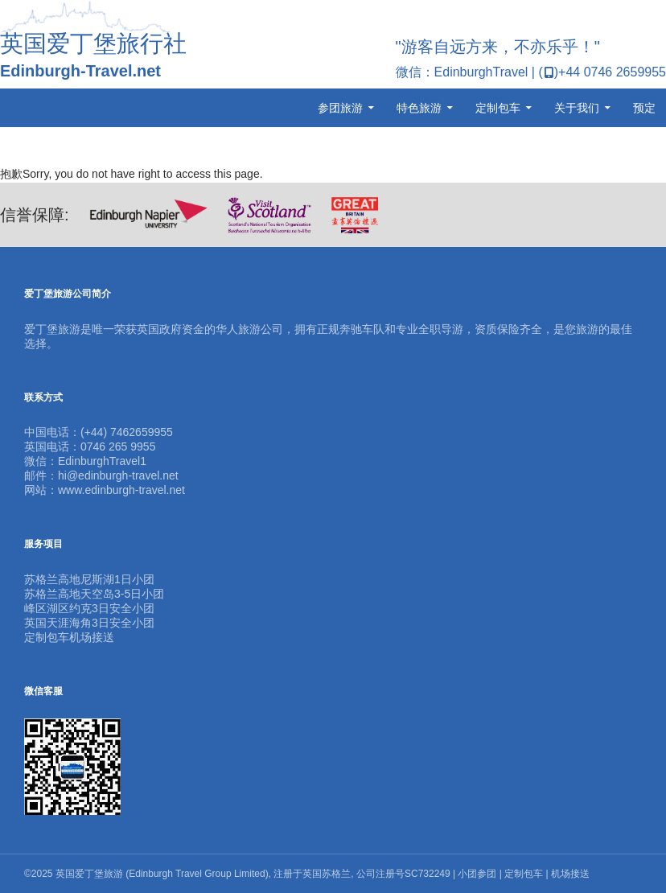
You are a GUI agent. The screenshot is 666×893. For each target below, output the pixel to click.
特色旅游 (419, 107)
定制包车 (497, 107)
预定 (644, 107)
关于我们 (576, 107)
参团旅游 (340, 107)
